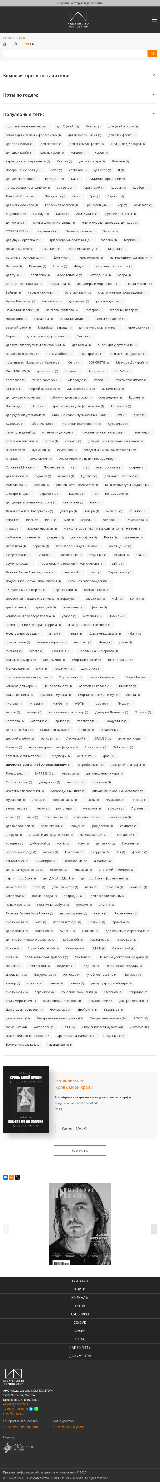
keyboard (82, 642)
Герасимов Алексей (61, 205)
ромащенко (73, 607)
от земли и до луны (58, 432)
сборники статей (86, 660)
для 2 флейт (68, 126)
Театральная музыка (108, 1018)
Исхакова (76, 493)
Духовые (139, 1027)
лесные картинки (42, 292)
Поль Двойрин (59, 353)
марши (13, 712)
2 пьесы (143, 712)
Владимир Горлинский (106, 179)
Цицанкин (115, 249)
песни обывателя (103, 677)
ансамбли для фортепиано (50, 834)
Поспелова (54, 467)
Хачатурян (75, 948)
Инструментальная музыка (59, 1018)
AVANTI (67, 931)
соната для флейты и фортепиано (33, 135)
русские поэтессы (120, 214)
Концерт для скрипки (23, 283)
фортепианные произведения (122, 292)
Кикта (75, 633)
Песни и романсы (80, 231)
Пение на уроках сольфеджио (123, 957)
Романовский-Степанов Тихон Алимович (72, 563)
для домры (79, 301)
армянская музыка (55, 694)
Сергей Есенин (19, 782)
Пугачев (139, 808)
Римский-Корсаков (21, 196)
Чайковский (39, 966)
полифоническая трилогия (46, 957)
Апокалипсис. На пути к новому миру (88, 458)
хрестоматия (91, 257)
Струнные (114, 1036)
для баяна (81, 345)
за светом (66, 187)
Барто (62, 214)
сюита (100, 913)
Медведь (61, 756)
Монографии (17, 668)
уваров (69, 616)
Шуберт (141, 187)
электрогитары (19, 493)
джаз (139, 415)
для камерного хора (121, 476)
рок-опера (65, 808)
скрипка (34, 983)
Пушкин (125, 703)
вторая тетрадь (67, 922)
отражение (50, 493)
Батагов (45, 555)
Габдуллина (116, 721)
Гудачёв (43, 476)
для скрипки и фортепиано (127, 931)
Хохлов (13, 948)
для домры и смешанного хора (31, 502)
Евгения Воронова (20, 1426)
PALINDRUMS (18, 371)
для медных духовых (128, 353)
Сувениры (80, 1314)
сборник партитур (83, 249)
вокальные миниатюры (25, 756)
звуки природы (19, 563)
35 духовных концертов (26, 590)
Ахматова (143, 205)
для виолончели (20, 826)
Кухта (56, 170)
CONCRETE (99, 362)
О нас (80, 1339)
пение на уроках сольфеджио (53, 747)
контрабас (15, 896)
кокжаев (73, 441)
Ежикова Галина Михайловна (29, 913)
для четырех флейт (84, 135)
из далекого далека (22, 353)
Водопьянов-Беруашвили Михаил (33, 581)
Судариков (118, 423)
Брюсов (86, 729)
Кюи (77, 196)
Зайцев (13, 292)
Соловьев (114, 887)
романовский (100, 1001)
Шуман (118, 187)
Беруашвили (119, 572)
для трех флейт (19, 144)
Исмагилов (66, 450)
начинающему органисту (130, 257)
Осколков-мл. (75, 861)
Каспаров (93, 310)
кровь (109, 756)
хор (122, 205)
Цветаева (74, 852)
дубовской (40, 843)
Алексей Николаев (94, 686)
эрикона (116, 808)
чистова (13, 703)
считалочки (16, 485)
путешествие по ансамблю (28, 187)
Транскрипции (97, 205)
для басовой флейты (107, 896)
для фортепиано (133, 1001)
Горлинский (93, 187)
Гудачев (89, 476)
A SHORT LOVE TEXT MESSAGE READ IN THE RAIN (103, 528)
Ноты (80, 1306)
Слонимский (123, 948)
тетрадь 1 (54, 179)
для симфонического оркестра (30, 939)
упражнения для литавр (68, 712)
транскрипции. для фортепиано (78, 406)
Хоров (101, 152)
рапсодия (50, 738)
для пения (105, 843)
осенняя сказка (97, 590)
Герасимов (121, 406)
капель (101, 380)
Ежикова (90, 931)
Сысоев (64, 161)
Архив (80, 1331)
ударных (55, 537)
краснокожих (52, 826)
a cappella (100, 852)
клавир (13, 983)
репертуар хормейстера (111, 983)
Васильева (51, 249)
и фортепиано (69, 275)
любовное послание (23, 537)
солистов (77, 170)
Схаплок (84, 336)
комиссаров (120, 817)
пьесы (56, 983)
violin (117, 598)
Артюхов (71, 974)
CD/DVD (80, 1322)
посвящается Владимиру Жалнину (33, 362)
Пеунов (72, 371)
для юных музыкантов (24, 869)
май (69, 520)
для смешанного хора (104, 773)
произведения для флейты (78, 546)
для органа (16, 222)
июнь (51, 520)
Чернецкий (48, 231)
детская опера (92, 161)
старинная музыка (55, 729)
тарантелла (87, 721)
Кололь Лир (54, 660)
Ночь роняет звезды (23, 633)
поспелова (15, 380)
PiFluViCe (122, 371)
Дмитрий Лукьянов (111, 712)
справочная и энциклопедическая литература (42, 598)
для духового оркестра (25, 397)
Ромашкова (137, 520)
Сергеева (15, 721)
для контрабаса (19, 729)
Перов (12, 336)
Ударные (113, 1009)
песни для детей (20, 432)
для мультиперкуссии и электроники (35, 345)
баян (69, 1027)
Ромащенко (16, 773)
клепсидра (77, 380)
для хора (102, 170)
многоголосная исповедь (54, 222)
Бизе (40, 922)
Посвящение (119, 546)
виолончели (17, 922)
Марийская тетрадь (54, 327)
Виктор (139, 799)
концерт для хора (21, 686)
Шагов (60, 266)
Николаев (127, 686)
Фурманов (115, 799)
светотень (73, 502)
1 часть (91, 799)
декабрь (68, 511)
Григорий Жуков (68, 1426)
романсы (138, 887)
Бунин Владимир (20, 301)
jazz (121, 415)
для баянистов (65, 887)
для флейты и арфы (128, 764)
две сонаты (47, 371)
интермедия (116, 493)
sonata (137, 598)
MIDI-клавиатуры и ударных (128, 485)
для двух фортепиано (24, 240)
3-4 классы (123, 747)
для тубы (14, 275)
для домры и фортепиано (98, 283)
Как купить (80, 1347)
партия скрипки (73, 913)
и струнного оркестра (114, 266)
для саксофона (84, 537)
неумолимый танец (22, 310)
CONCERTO (60, 651)
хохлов (13, 817)
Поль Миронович (21, 1001)
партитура (44, 992)
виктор (39, 799)
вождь (78, 826)
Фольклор (60, 1009)
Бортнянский (65, 590)
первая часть (65, 799)
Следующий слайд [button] (154, 1229)
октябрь (114, 511)
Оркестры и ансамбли (76, 1036)
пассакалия (64, 668)
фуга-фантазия (78, 292)
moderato (76, 782)
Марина (131, 240)
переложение (139, 327)
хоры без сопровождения (89, 581)
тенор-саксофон (46, 380)
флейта (139, 852)
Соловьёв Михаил (21, 467)
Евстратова (59, 283)
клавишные (71, 555)
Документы (80, 1356)
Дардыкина (16, 974)
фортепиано (18, 1018)
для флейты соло (123, 126)
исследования (120, 660)
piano (95, 572)
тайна (117, 563)
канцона (14, 388)
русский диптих (109, 301)
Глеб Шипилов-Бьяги (70, 1081)
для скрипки (51, 144)
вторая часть (17, 808)
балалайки (51, 301)
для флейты (17, 931)
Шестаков (15, 450)
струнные (98, 555)
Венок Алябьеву (58, 686)
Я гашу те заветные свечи (89, 625)
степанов (112, 992)
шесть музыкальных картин (28, 677)
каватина (39, 721)
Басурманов (45, 974)
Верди (38, 406)
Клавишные (59, 1044)
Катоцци (37, 266)
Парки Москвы (139, 283)
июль (32, 520)
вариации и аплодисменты (28, 161)
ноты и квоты (18, 904)
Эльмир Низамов (42, 528)
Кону (83, 843)
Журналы (80, 1297)
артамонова (113, 388)
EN (32, 44)
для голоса (91, 668)
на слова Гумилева (62, 310)
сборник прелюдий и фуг (98, 694)
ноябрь (91, 511)
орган (39, 887)
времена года (44, 896)
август (12, 520)
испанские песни (88, 817)
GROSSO (102, 738)
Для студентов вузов (24, 1009)
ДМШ (98, 948)
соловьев (43, 931)
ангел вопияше (131, 738)
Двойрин (87, 1009)
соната (77, 983)
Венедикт (97, 371)
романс (103, 703)
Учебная (14, 651)
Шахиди (117, 616)
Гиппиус (41, 214)
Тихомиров (46, 861)
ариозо (62, 721)
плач (141, 555)
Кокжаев (130, 843)
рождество (102, 826)
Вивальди (15, 406)
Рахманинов (125, 913)
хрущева (14, 843)
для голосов (17, 476)
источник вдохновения (81, 423)
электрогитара (109, 467)
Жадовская (16, 214)
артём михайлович (22, 441)
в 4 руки (14, 834)
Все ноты (80, 1150)
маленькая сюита (94, 834)
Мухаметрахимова (131, 380)
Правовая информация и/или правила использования (39, 1472)
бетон (74, 362)
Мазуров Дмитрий (132, 362)
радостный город (21, 852)
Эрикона (120, 922)
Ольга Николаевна (105, 633)
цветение (133, 537)
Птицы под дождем (128, 144)
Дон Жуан (63, 257)
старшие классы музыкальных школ (80, 415)
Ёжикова (132, 974)
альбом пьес (17, 861)
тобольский (55, 817)
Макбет (60, 703)
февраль (111, 520)
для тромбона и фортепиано (104, 878)
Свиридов (138, 992)
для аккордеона (81, 388)
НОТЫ (81, 703)
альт (32, 817)
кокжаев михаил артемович (104, 432)
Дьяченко (86, 756)
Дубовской (72, 939)
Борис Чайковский (43, 948)
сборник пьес (43, 423)
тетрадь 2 (73, 896)
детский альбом (20, 738)
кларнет (137, 467)
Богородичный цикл (68, 791)
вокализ (66, 476)
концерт (79, 152)
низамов (70, 773)
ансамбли (103, 861)
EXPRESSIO (45, 773)
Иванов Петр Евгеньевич (77, 485)
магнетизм (16, 546)
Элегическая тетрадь (124, 966)
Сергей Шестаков (44, 388)
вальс (91, 887)
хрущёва (128, 826)
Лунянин (120, 161)
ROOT (141, 1018)
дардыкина (49, 782)
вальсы (50, 852)
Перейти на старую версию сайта (80, 3)
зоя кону (143, 432)
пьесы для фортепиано (117, 345)
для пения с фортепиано (99, 327)
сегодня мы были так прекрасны (110, 450)
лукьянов (41, 450)
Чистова (83, 957)
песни (42, 808)
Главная (80, 1281)
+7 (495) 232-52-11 (15, 1404)
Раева (110, 537)
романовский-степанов (62, 1001)
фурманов (15, 799)
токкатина (43, 318)
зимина (106, 904)
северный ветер (124, 310)
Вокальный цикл (20, 249)
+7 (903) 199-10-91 (15, 1409)
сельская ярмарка (21, 660)
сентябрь (138, 511)
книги (80, 1289)
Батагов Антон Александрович (30, 572)
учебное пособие (102, 974)
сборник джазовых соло (71, 397)
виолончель (17, 992)
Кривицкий (45, 607)
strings (105, 642)
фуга (41, 668)
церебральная (91, 764)
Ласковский (76, 738)
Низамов (83, 869)
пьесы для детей (110, 318)
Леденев (65, 966)
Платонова (100, 939)
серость (41, 546)
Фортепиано (70, 677)
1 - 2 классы (95, 747)
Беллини (96, 922)
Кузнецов (15, 423)
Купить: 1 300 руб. (74, 1128)
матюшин (92, 616)
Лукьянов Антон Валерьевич (29, 511)
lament (55, 633)
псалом (121, 555)
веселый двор (18, 327)
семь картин (41, 458)
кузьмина (92, 808)
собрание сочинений (79, 992)
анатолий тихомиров (116, 869)
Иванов (41, 485)
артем (51, 441)
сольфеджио (110, 397)
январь (13, 528)
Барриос (115, 196)
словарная (95, 598)
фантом (99, 607)
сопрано (109, 240)
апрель (88, 520)
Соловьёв (101, 782)
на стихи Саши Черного (98, 651)
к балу (134, 633)
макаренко (15, 887)
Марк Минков (137, 677)
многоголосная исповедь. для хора (110, 222)
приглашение (18, 642)
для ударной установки (25, 415)
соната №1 (72, 572)
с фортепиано (18, 555)
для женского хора (22, 205)
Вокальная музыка (23, 1044)
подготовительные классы (27, 126)
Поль (12, 957)
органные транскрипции (26, 257)
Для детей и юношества (27, 1036)
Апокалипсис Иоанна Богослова (117, 791)
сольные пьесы (19, 694)
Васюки (110, 231)
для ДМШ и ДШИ (58, 878)
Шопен (136, 397)
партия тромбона (21, 878)
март (95, 502)
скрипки (13, 966)
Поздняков (55, 196)
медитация (16, 318)
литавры (37, 703)
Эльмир (93, 126)
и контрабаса (91, 353)
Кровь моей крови (74, 1087)
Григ (95, 196)
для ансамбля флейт (86, 144)
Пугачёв (14, 747)
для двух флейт (19, 152)
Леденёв (90, 966)
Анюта (133, 694)
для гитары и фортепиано (48, 336)
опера (124, 275)
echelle (36, 651)
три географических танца (71, 240)
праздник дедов (74, 318)
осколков (58, 869)
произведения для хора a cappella (33, 625)
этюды (34, 712)
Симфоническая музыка (102, 1027)
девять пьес (17, 607)
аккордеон (127, 939)
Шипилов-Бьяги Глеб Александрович (38, 764)
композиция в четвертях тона (30, 616)
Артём (63, 843)
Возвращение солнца (24, 170)
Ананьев (14, 458)
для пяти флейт (121, 135)
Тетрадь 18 (100, 275)
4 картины (110, 729)
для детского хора (21, 179)
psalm (125, 642)
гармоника (16, 1027)
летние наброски (51, 642)
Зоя (120, 852)
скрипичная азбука (53, 904)
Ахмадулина (87, 214)
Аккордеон (44, 1027)
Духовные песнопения (25, 791)
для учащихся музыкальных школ (115, 441)
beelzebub (40, 275)
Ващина (14, 266)
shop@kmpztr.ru (13, 1413)
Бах (75, 179)
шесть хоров (52, 152)
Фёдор (81, 266)
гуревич (84, 904)
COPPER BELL (18, 231)
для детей (126, 834)
